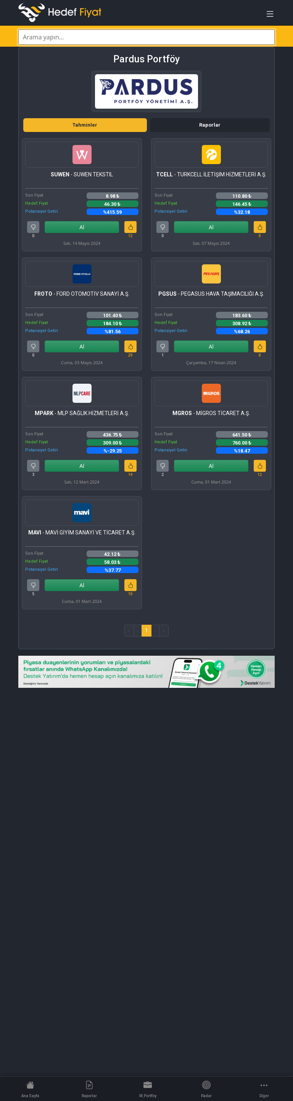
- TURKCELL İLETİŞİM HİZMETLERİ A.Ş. (211, 174)
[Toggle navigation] (270, 15)
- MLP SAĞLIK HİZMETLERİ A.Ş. (82, 413)
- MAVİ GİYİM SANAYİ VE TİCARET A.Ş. (81, 532)
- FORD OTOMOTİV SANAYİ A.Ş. (81, 294)
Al (81, 227)
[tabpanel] (146, 387)
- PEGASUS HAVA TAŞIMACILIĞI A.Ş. (211, 294)
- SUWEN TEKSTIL (82, 174)
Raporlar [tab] (210, 125)
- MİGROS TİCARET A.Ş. (211, 413)
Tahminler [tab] (84, 125)
